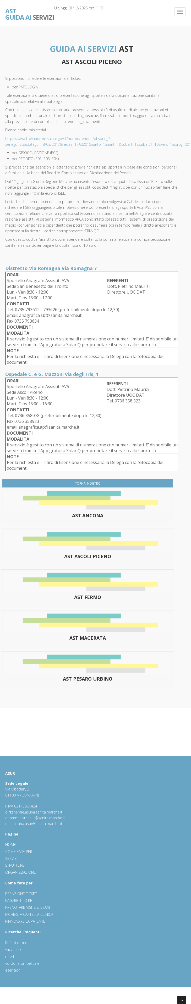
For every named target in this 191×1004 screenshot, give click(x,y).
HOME (10, 844)
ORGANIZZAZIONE (20, 872)
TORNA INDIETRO (88, 483)
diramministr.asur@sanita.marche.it (35, 817)
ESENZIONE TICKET (21, 893)
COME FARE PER (18, 851)
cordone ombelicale (22, 963)
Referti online (16, 942)
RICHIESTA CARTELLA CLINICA (29, 914)
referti (10, 956)
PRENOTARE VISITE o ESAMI (28, 907)
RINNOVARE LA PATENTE (25, 921)
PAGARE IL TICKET (19, 900)
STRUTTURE (14, 865)
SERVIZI (29, 10)
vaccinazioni (15, 949)
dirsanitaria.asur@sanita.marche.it (33, 823)
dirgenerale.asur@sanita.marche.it (33, 812)
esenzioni (13, 970)
